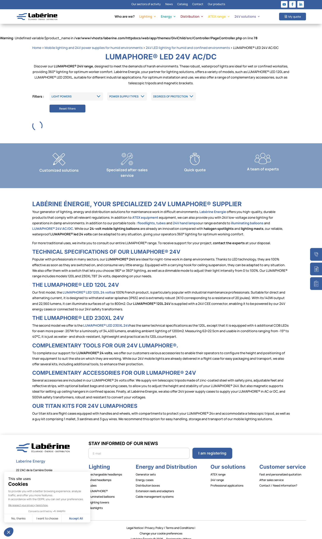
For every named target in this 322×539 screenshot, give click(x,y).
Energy (166, 17)
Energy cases (144, 474)
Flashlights (96, 502)
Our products (216, 4)
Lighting (145, 17)
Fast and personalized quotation (280, 468)
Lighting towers (99, 496)
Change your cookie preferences (161, 527)
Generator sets (146, 468)
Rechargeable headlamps (105, 468)
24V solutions (245, 17)
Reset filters (67, 103)
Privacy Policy (154, 522)
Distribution (190, 17)
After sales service (271, 474)
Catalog (182, 4)
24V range (217, 474)
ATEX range (217, 17)
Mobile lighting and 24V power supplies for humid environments (94, 42)
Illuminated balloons (102, 491)
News (169, 4)
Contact (197, 4)
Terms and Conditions (180, 522)
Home (36, 42)
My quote (294, 17)
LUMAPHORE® (98, 485)
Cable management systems (155, 491)
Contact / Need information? (278, 480)
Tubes (93, 480)
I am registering (212, 447)
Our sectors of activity (146, 4)
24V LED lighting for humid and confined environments (188, 42)
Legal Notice (134, 522)
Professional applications (226, 480)
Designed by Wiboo (178, 533)
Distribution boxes (148, 480)
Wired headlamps (100, 474)
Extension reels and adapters (155, 485)
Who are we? (125, 17)
